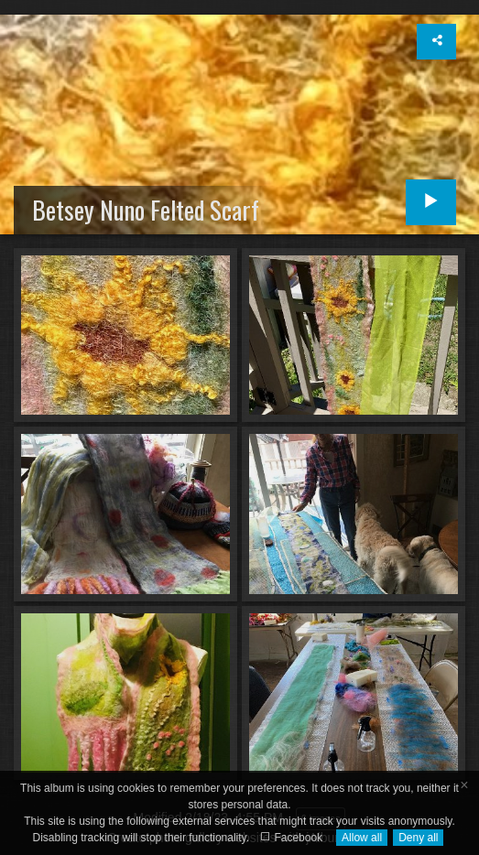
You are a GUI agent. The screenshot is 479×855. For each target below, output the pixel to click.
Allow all (362, 837)
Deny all (418, 837)
